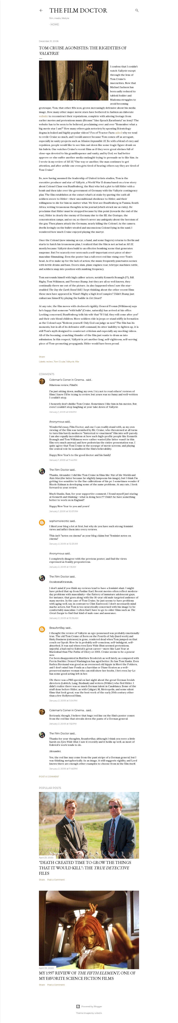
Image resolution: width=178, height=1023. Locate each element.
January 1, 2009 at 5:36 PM (62, 412)
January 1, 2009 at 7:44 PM (63, 460)
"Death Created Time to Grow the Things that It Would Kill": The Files (85, 868)
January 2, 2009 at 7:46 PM (63, 768)
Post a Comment (49, 776)
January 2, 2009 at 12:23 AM (63, 543)
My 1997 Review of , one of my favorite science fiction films (87, 975)
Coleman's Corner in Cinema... (67, 379)
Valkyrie (70, 361)
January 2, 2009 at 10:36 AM (63, 618)
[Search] (137, 9)
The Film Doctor (78, 10)
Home (55, 24)
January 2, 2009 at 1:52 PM (62, 723)
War (77, 361)
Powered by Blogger (89, 1006)
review (49, 361)
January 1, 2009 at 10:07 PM (63, 511)
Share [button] (42, 356)
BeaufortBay (57, 627)
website (43, 116)
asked (118, 132)
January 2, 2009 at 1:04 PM (63, 700)
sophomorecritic (59, 521)
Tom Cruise (59, 361)
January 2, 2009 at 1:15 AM (62, 567)
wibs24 (98, 1013)
